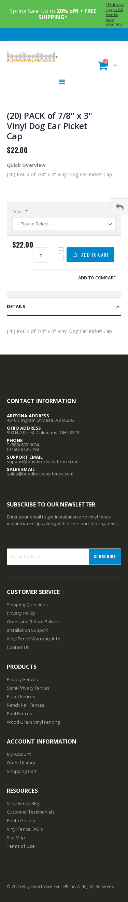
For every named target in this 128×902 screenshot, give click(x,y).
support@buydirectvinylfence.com (43, 461)
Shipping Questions (27, 604)
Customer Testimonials (31, 812)
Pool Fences (19, 713)
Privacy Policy (21, 613)
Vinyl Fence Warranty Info (33, 639)
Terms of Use (21, 846)
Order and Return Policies (34, 622)
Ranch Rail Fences (25, 705)
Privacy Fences (22, 679)
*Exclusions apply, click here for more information (115, 14)
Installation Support (27, 630)
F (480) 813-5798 (23, 449)
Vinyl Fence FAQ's (25, 829)
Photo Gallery (21, 820)
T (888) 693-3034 (23, 445)
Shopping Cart (22, 771)
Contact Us (18, 647)
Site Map (16, 837)
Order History (21, 763)
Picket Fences (21, 696)
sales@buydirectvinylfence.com (40, 474)
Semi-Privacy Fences (28, 688)
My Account (19, 754)
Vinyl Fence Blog (23, 803)
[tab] (64, 307)
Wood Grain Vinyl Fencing (33, 722)
